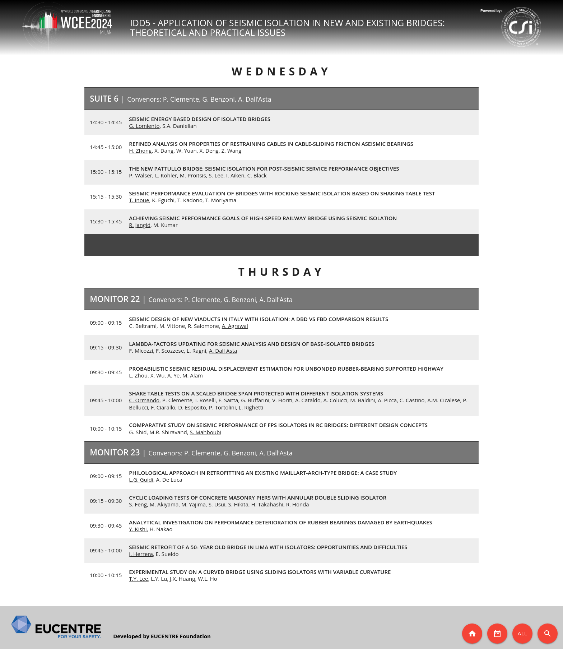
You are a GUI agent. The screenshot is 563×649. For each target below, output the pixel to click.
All (522, 633)
